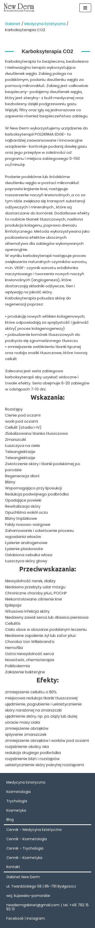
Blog (10, 819)
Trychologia (16, 801)
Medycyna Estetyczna (45, 23)
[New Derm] (19, 8)
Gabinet (13, 23)
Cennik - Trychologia (24, 848)
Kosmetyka (16, 810)
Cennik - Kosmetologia (26, 838)
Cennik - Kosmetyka (24, 857)
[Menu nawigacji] (85, 8)
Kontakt (13, 866)
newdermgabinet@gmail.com (33, 905)
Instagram (36, 918)
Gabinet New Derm (23, 876)
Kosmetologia (18, 791)
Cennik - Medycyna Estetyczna (34, 829)
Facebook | (16, 918)
